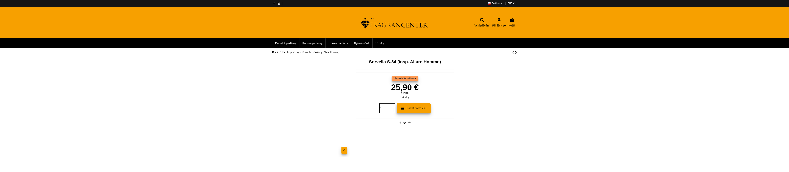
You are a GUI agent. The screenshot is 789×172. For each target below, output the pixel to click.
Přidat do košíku (413, 108)
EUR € (512, 3)
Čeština (495, 3)
